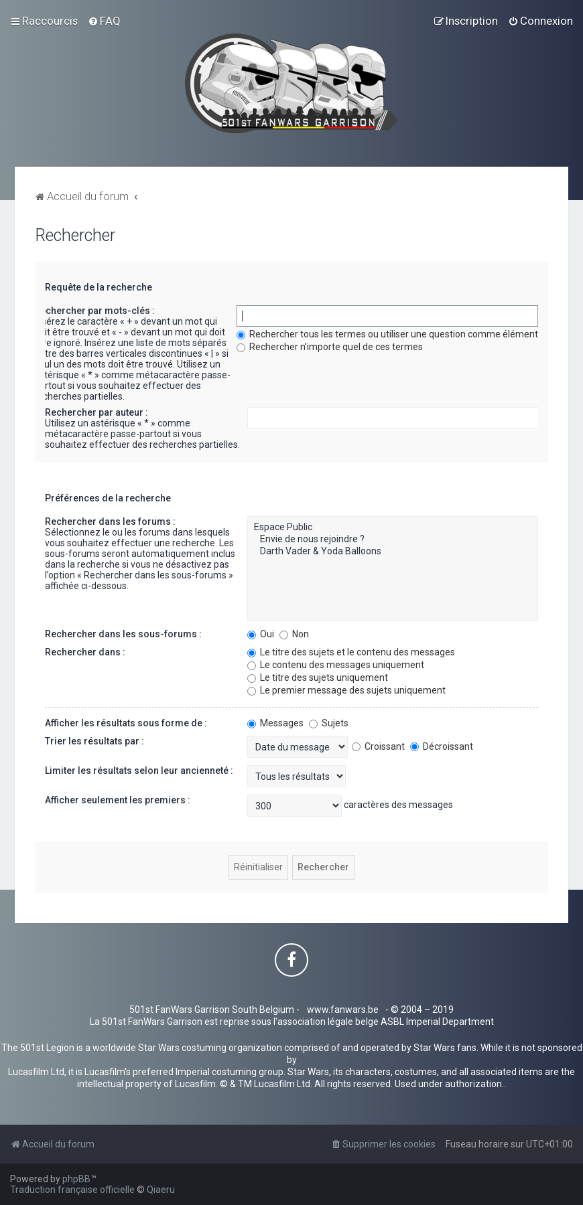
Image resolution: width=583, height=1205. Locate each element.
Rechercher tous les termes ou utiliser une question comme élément (387, 334)
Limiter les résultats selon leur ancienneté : (139, 770)
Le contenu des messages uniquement (335, 664)
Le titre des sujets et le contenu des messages (351, 652)
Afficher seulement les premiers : (117, 800)
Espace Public (393, 527)
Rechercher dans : (85, 652)
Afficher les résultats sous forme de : (126, 723)
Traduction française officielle (72, 1189)
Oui (260, 634)
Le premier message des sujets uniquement (346, 690)
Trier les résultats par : (94, 741)
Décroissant (441, 746)
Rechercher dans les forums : (110, 521)
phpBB (76, 1179)
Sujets (328, 723)
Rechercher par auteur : (96, 412)
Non (294, 634)
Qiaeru (161, 1189)
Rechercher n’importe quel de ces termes (330, 346)
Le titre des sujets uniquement (317, 677)
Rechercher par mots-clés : (94, 310)
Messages (275, 723)
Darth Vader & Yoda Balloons (393, 552)
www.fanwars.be (343, 1009)
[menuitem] (104, 20)
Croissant (378, 746)
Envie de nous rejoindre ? (393, 540)
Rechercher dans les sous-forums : (123, 634)
